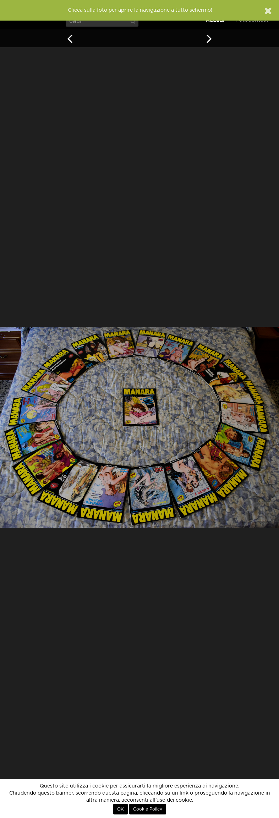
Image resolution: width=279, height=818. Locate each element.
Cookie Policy (147, 809)
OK (120, 809)
